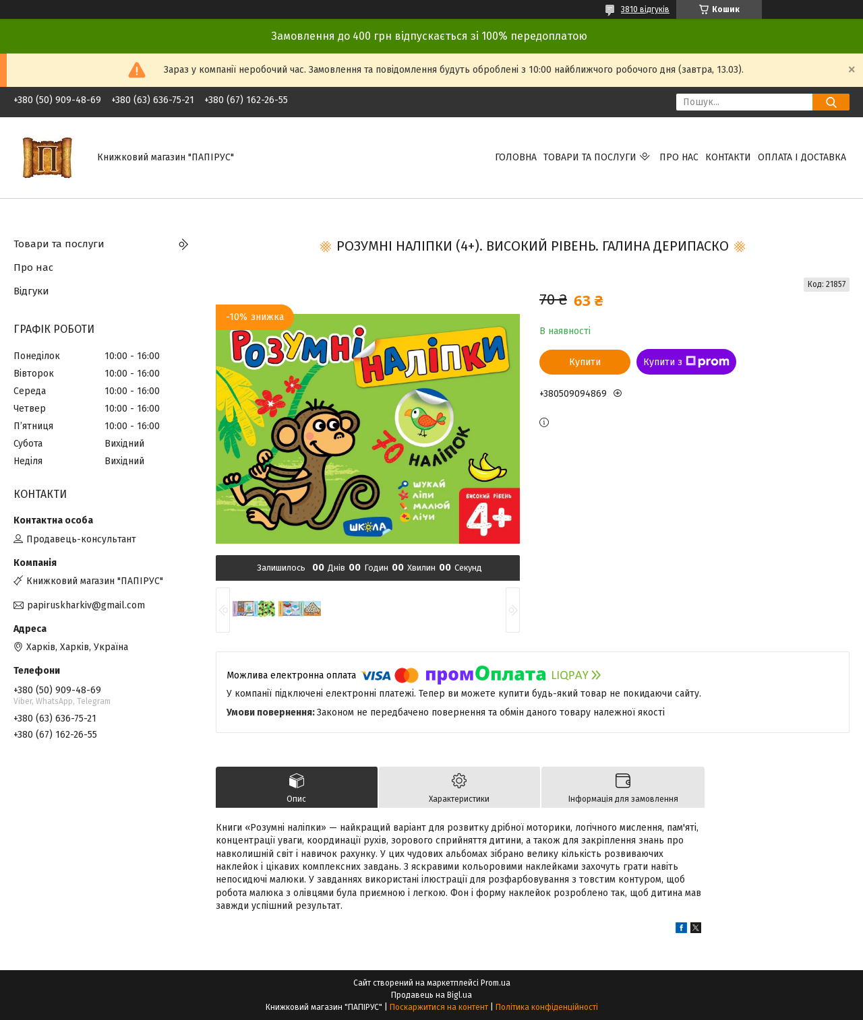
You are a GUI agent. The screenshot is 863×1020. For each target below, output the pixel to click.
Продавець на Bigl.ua (431, 995)
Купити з (686, 362)
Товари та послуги (589, 157)
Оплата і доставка (802, 157)
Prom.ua (495, 983)
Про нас (678, 157)
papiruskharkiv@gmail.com (86, 605)
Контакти (728, 157)
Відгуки (31, 291)
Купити (585, 362)
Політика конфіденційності (547, 1007)
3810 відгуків (645, 9)
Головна (516, 157)
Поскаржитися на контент (439, 1007)
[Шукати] (831, 102)
